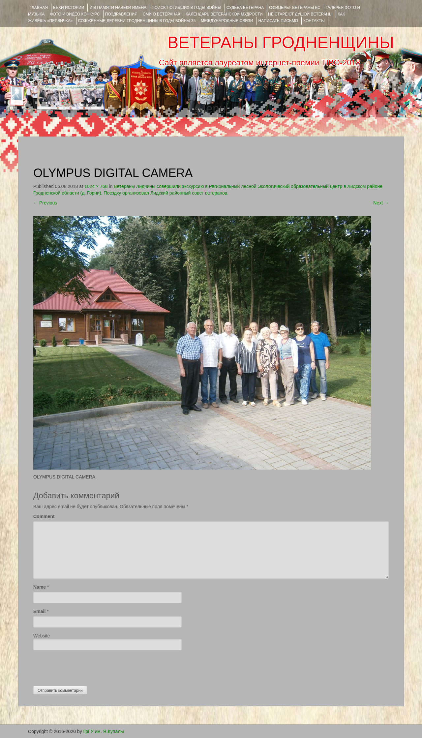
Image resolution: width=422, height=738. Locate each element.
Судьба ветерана (245, 7)
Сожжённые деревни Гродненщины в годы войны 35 (137, 20)
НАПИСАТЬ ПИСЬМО (278, 20)
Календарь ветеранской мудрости (224, 14)
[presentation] (83, 666)
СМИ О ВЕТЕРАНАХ (161, 14)
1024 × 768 (95, 186)
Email (39, 611)
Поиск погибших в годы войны (186, 7)
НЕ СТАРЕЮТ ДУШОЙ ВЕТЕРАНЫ (300, 14)
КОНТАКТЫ (314, 20)
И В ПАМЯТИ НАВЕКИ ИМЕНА (117, 7)
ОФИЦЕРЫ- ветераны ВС (294, 7)
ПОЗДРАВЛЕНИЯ (121, 14)
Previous (45, 202)
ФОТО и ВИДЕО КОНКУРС (75, 14)
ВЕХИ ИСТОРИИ (68, 7)
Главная (39, 7)
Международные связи (227, 20)
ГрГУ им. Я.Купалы (103, 731)
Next (381, 202)
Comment (44, 516)
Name (39, 587)
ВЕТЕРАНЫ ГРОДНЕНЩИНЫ (280, 42)
